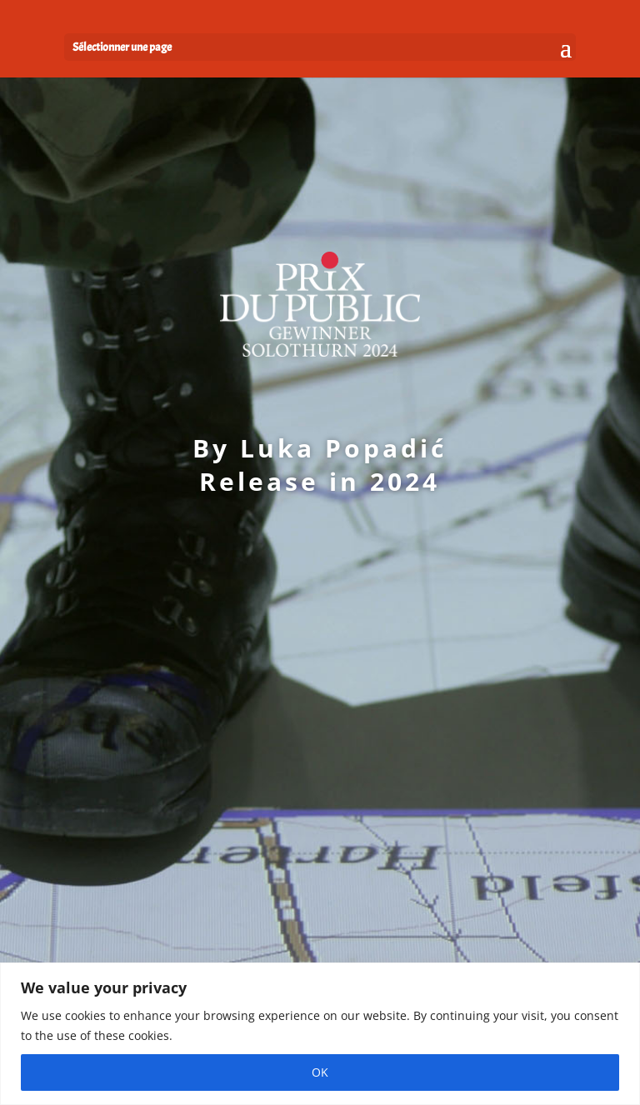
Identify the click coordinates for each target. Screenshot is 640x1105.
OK (320, 1072)
